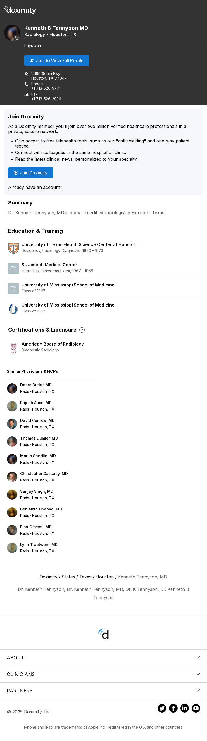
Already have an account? (35, 187)
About (103, 657)
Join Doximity (30, 172)
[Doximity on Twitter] (162, 709)
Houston (59, 34)
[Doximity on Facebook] (173, 709)
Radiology (34, 34)
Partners (103, 690)
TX (73, 34)
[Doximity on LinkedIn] (184, 709)
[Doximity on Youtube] (196, 709)
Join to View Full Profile (57, 60)
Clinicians (103, 674)
